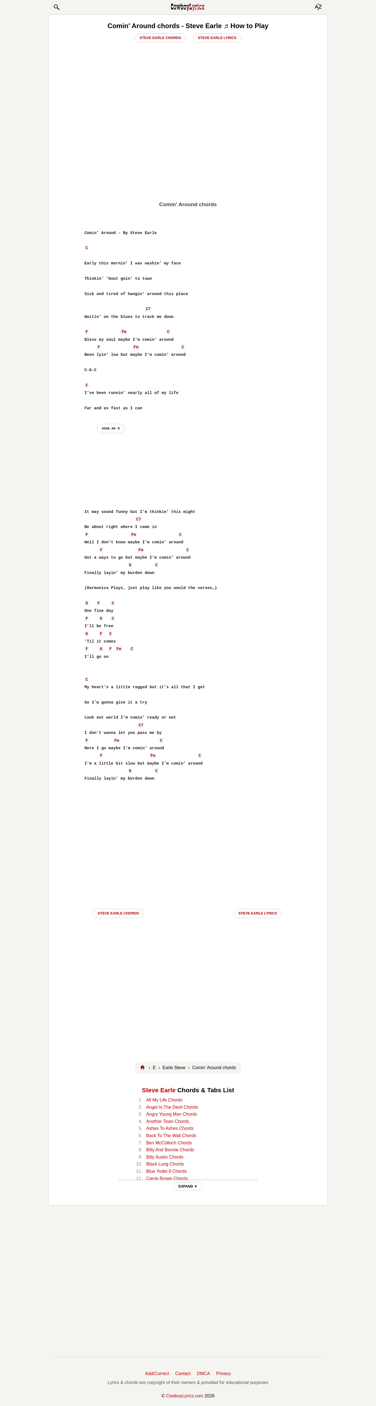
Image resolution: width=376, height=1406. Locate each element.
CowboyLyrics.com (184, 1395)
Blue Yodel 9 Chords (166, 1171)
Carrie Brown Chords (167, 1178)
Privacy (223, 1373)
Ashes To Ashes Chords (170, 1128)
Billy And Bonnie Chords (170, 1149)
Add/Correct (157, 1373)
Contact (183, 1373)
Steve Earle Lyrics (217, 38)
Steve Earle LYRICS (257, 913)
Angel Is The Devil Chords (172, 1107)
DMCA (203, 1373)
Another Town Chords (167, 1121)
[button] (56, 7)
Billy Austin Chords (164, 1157)
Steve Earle (159, 1090)
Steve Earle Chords (160, 38)
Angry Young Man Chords (171, 1114)
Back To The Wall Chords (171, 1135)
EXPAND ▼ (188, 1186)
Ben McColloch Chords (169, 1142)
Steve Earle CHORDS (118, 913)
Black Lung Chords (165, 1164)
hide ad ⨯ (111, 428)
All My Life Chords (164, 1100)
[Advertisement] (188, 158)
